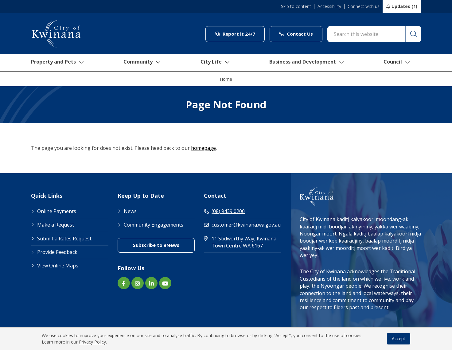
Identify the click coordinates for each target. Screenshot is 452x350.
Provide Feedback (57, 252)
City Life (216, 63)
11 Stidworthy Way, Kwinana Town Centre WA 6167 (242, 242)
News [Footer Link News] (130, 211)
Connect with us (364, 6)
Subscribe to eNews (156, 245)
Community (143, 63)
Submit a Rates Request (64, 238)
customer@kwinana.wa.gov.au (242, 224)
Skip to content (296, 6)
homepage (203, 148)
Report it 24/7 (235, 34)
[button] (412, 34)
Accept (398, 338)
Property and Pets (56, 63)
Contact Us (296, 34)
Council (402, 63)
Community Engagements (153, 224)
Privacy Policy (92, 342)
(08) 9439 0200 (224, 211)
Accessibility (329, 6)
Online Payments (56, 211)
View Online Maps (57, 265)
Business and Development (310, 63)
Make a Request (55, 224)
